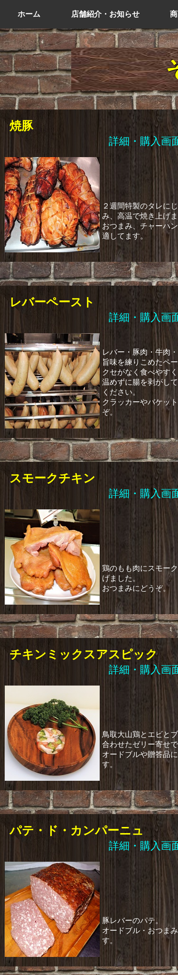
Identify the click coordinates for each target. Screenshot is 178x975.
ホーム (29, 14)
